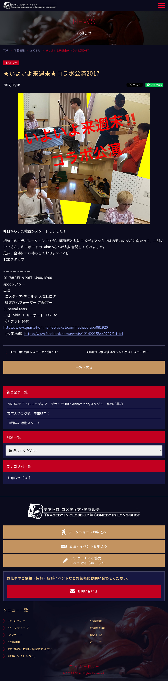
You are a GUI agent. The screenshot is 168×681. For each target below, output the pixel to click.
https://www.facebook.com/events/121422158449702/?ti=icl (73, 333)
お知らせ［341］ (19, 477)
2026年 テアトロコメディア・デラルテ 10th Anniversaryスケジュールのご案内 (65, 403)
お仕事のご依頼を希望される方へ (30, 649)
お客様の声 (97, 628)
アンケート (15, 635)
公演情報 (96, 621)
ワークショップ (18, 628)
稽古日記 (96, 635)
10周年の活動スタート (23, 422)
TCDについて (17, 621)
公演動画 (14, 642)
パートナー (97, 642)
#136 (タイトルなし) (21, 656)
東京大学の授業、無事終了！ (28, 413)
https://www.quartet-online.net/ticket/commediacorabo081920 (55, 327)
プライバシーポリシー (84, 666)
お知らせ (11, 63)
